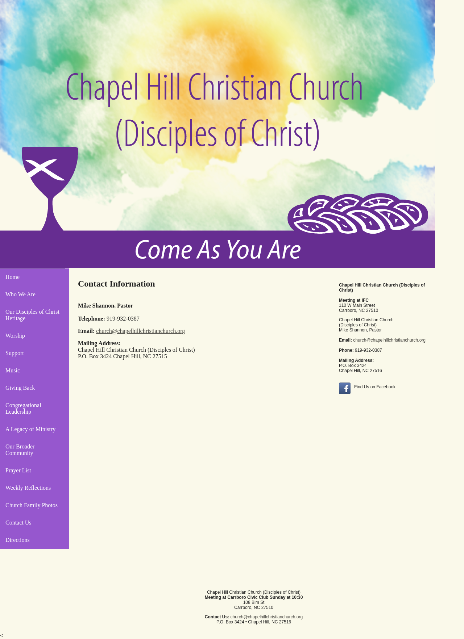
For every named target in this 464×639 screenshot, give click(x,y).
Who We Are (20, 294)
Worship (15, 336)
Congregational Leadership (23, 408)
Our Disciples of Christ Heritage (32, 315)
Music (12, 370)
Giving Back (20, 388)
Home (12, 277)
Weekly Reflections (28, 488)
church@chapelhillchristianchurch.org (389, 340)
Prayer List (18, 470)
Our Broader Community (19, 449)
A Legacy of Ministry (30, 429)
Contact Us (18, 522)
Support (14, 353)
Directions (17, 540)
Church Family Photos (31, 505)
